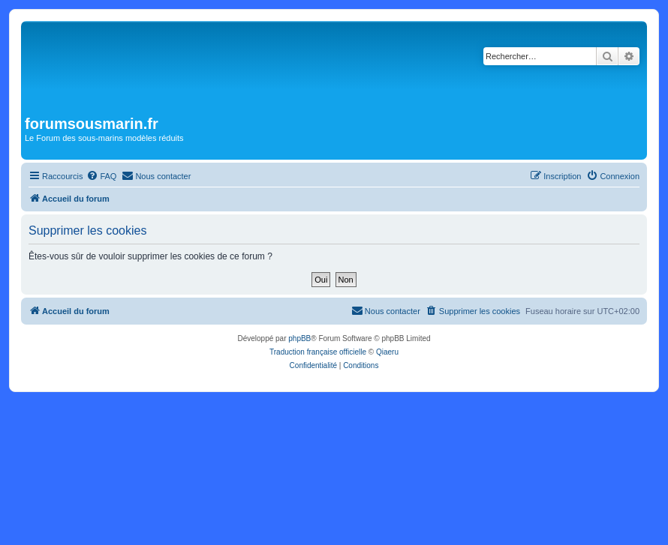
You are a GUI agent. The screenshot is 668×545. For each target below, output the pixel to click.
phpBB (299, 338)
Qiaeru (387, 352)
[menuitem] (101, 176)
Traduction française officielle (317, 352)
